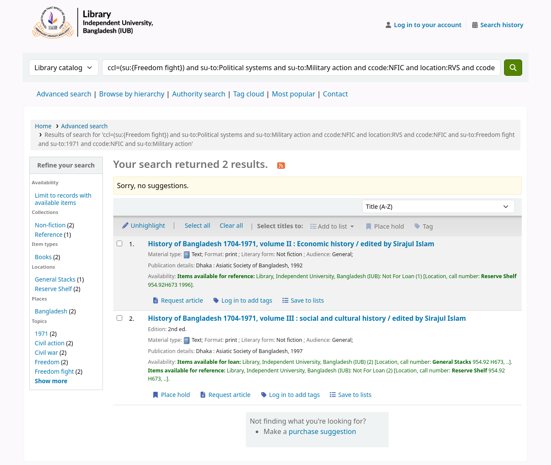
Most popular (294, 94)
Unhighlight (143, 225)
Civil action (50, 343)
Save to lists (303, 300)
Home (43, 126)
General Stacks (55, 279)
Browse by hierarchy (131, 94)
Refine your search (66, 165)
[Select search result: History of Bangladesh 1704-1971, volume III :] (119, 318)
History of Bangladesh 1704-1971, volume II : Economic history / (291, 244)
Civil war (46, 352)
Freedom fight (54, 371)
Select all (197, 225)
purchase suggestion (322, 431)
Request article (177, 300)
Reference (48, 234)
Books (43, 257)
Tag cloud (248, 94)
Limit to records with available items (63, 199)
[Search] (513, 67)
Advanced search (64, 94)
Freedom (47, 362)
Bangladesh (51, 311)
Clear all (231, 225)
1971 (41, 333)
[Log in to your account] (423, 25)
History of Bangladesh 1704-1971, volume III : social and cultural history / (307, 318)
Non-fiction (50, 225)
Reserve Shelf (53, 289)
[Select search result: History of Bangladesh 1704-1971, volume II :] (119, 243)
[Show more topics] (51, 381)
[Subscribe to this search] (281, 165)
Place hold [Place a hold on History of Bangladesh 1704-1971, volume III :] (171, 395)
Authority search (199, 94)
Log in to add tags (242, 300)
